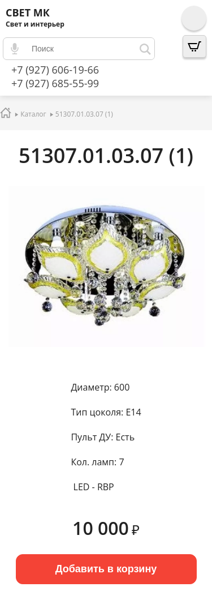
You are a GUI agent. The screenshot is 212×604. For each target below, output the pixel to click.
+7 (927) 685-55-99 (55, 83)
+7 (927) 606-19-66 (55, 69)
